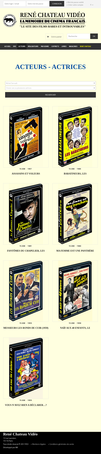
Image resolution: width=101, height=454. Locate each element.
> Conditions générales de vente (61, 444)
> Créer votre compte (75, 4)
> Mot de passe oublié (75, 2)
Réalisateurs (33, 46)
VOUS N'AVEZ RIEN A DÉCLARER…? (26, 405)
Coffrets (55, 46)
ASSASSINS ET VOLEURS (26, 173)
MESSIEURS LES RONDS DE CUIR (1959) (25, 328)
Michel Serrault (11, 83)
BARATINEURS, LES (75, 173)
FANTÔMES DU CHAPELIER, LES (26, 250)
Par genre (45, 46)
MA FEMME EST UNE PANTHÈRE (75, 250)
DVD (14, 46)
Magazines (73, 46)
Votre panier (54, 36)
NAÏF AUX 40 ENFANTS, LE (75, 328)
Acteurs (22, 46)
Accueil (7, 46)
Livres (64, 46)
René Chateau (85, 46)
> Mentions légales (38, 444)
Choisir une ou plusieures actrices (18, 88)
